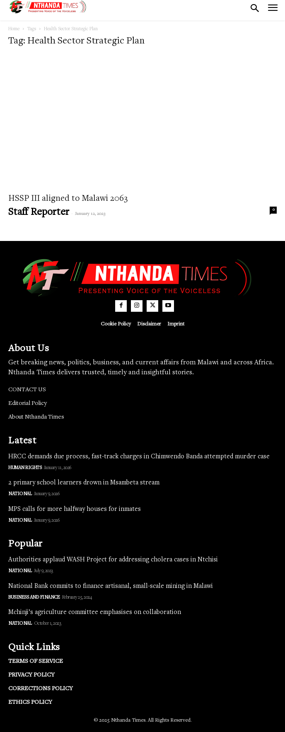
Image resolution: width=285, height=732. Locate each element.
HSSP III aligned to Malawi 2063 (68, 199)
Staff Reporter (38, 212)
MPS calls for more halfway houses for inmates (74, 509)
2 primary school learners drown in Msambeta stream (83, 482)
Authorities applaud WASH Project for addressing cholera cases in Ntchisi (113, 559)
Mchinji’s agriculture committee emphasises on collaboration (94, 612)
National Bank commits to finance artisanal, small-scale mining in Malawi (110, 586)
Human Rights (24, 467)
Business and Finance (34, 597)
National (19, 493)
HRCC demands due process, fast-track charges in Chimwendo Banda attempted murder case (139, 456)
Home (13, 28)
